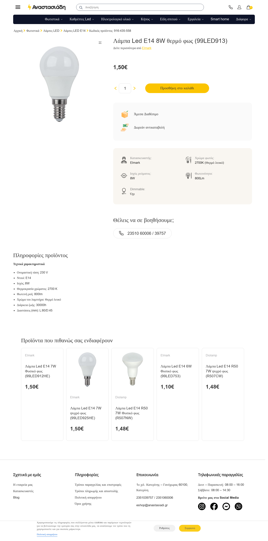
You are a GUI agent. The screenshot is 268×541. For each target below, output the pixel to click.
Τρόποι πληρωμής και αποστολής (96, 492)
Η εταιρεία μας (23, 485)
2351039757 (144, 498)
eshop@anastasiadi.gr (152, 506)
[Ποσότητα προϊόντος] (125, 88)
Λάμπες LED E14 (74, 31)
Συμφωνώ (190, 528)
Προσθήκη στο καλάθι (173, 88)
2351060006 (164, 498)
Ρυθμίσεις (164, 528)
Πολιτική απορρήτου (88, 498)
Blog (16, 498)
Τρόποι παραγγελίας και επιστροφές (98, 485)
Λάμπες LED (51, 31)
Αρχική (18, 31)
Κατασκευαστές (23, 492)
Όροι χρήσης (83, 505)
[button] (100, 43)
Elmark (146, 48)
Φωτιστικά (32, 31)
